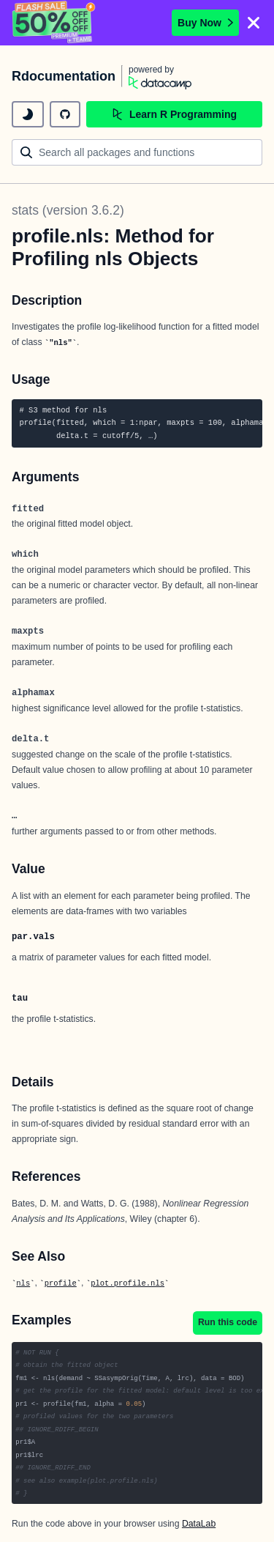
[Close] (253, 22)
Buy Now (205, 23)
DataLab (199, 1524)
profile (61, 1283)
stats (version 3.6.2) (68, 210)
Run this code (227, 1322)
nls (23, 1283)
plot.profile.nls (127, 1283)
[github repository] (65, 114)
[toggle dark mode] (28, 114)
